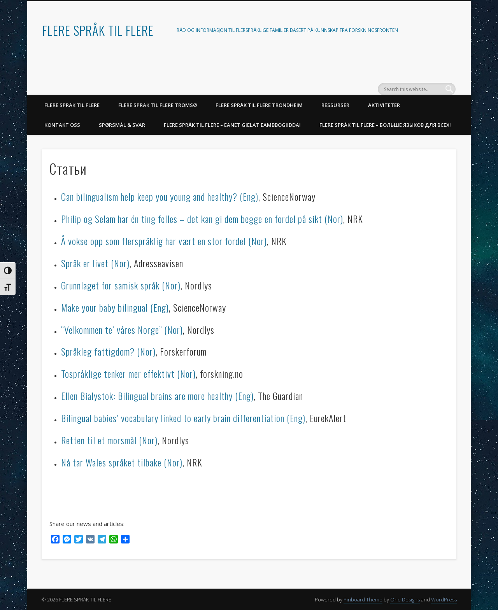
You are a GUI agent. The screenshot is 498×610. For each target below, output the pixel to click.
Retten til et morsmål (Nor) (109, 440)
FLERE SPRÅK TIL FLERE (98, 30)
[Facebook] (55, 540)
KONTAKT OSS (62, 124)
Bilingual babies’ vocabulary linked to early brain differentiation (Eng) (183, 418)
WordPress (444, 599)
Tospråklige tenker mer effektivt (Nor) (128, 373)
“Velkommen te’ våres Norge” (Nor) (122, 330)
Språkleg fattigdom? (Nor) (108, 351)
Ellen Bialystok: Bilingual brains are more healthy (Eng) (157, 396)
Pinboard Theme (363, 599)
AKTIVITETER (384, 105)
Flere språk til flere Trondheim (259, 105)
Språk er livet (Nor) (95, 263)
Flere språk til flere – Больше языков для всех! (385, 124)
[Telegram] (102, 540)
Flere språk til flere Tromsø (157, 105)
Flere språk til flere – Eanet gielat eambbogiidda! (232, 124)
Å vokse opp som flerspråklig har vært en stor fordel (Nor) (164, 241)
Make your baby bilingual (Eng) (115, 307)
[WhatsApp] (113, 540)
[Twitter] (78, 540)
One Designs (405, 599)
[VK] (90, 540)
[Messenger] (67, 540)
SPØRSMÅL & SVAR (122, 124)
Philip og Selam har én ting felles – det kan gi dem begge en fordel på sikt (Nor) (202, 219)
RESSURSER (335, 105)
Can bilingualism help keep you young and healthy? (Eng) (159, 196)
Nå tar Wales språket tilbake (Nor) (121, 462)
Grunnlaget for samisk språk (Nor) (121, 285)
